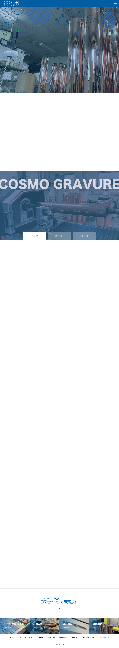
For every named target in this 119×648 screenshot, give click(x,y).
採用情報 (62, 637)
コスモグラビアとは (25, 637)
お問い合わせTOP (88, 637)
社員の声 (74, 637)
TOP (11, 637)
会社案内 (51, 637)
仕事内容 (40, 637)
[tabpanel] (59, 46)
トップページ (104, 637)
